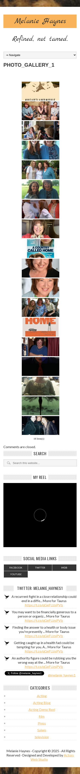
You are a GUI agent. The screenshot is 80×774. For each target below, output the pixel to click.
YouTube (16, 574)
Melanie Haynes (40, 21)
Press (42, 723)
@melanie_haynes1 (62, 675)
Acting (42, 696)
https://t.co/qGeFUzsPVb (44, 605)
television (42, 737)
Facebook (15, 567)
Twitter (40, 567)
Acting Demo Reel (42, 710)
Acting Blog (42, 703)
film (42, 716)
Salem (41, 730)
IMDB (64, 567)
